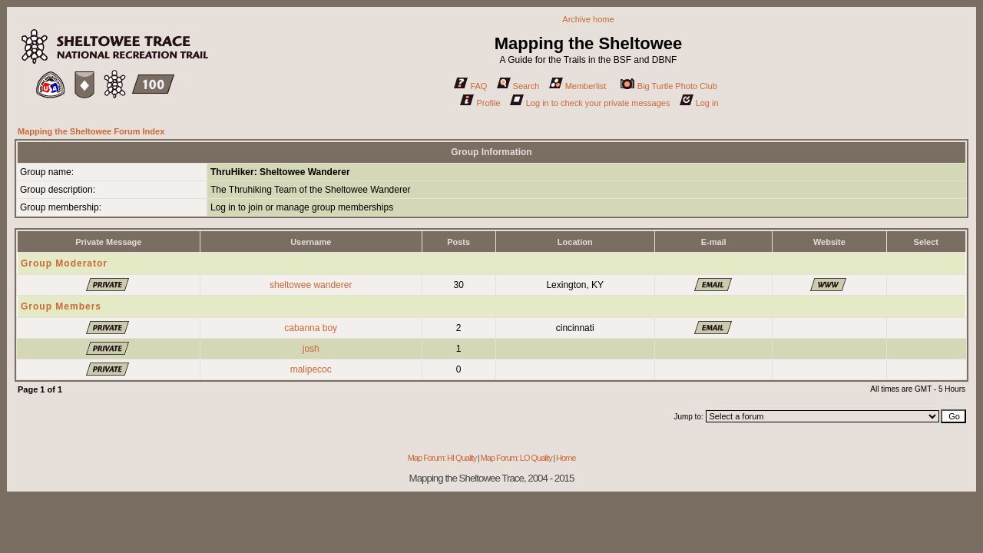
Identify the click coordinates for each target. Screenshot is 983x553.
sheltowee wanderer (311, 285)
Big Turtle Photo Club (669, 86)
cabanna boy (310, 328)
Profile (480, 103)
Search (518, 86)
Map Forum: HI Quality (442, 457)
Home (565, 457)
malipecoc (311, 369)
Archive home (588, 19)
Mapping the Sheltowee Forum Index (91, 131)
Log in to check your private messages (590, 103)
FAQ (470, 86)
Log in (699, 103)
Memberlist (578, 86)
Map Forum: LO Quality (515, 457)
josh (311, 348)
